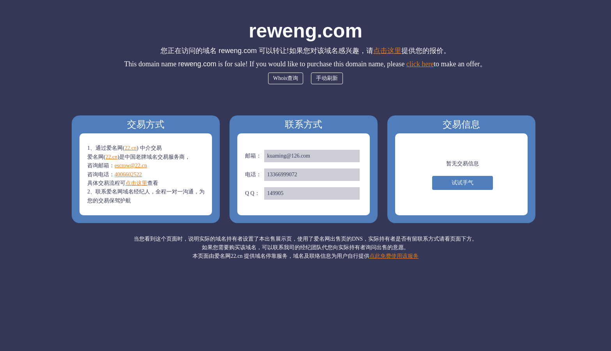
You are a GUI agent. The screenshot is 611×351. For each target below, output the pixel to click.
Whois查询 (285, 78)
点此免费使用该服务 (394, 256)
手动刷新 (327, 78)
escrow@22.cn (131, 165)
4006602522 (128, 174)
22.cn (131, 148)
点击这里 (387, 51)
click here (420, 64)
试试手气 (462, 183)
